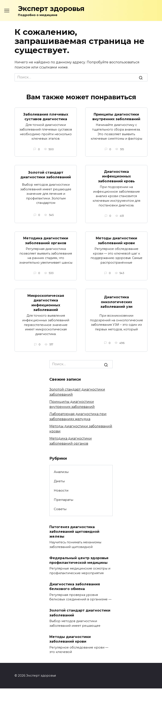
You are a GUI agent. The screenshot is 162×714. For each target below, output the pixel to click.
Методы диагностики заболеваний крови (116, 240)
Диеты (59, 481)
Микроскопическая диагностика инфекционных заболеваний (45, 302)
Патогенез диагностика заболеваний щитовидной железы (74, 531)
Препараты (63, 500)
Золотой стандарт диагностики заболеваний (45, 174)
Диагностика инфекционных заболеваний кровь (116, 176)
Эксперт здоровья (51, 8)
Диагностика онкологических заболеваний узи (116, 302)
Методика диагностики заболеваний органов (45, 240)
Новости (61, 490)
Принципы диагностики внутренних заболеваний (116, 116)
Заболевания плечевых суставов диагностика (45, 116)
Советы (60, 509)
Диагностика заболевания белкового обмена (74, 586)
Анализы (61, 472)
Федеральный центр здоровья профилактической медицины (78, 560)
